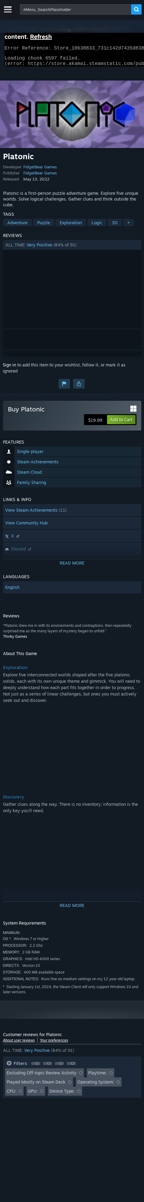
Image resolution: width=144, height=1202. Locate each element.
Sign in (9, 368)
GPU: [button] (33, 1094)
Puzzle (43, 226)
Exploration (71, 226)
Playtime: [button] (97, 1076)
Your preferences (54, 1044)
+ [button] (128, 226)
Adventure (17, 226)
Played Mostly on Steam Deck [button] (36, 1085)
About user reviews (19, 1044)
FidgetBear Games (40, 170)
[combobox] (75, 9)
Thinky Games (15, 640)
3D (115, 226)
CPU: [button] (11, 1094)
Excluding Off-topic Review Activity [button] (41, 1076)
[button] (72, 248)
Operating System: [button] (95, 1085)
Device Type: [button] (62, 1094)
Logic (97, 226)
